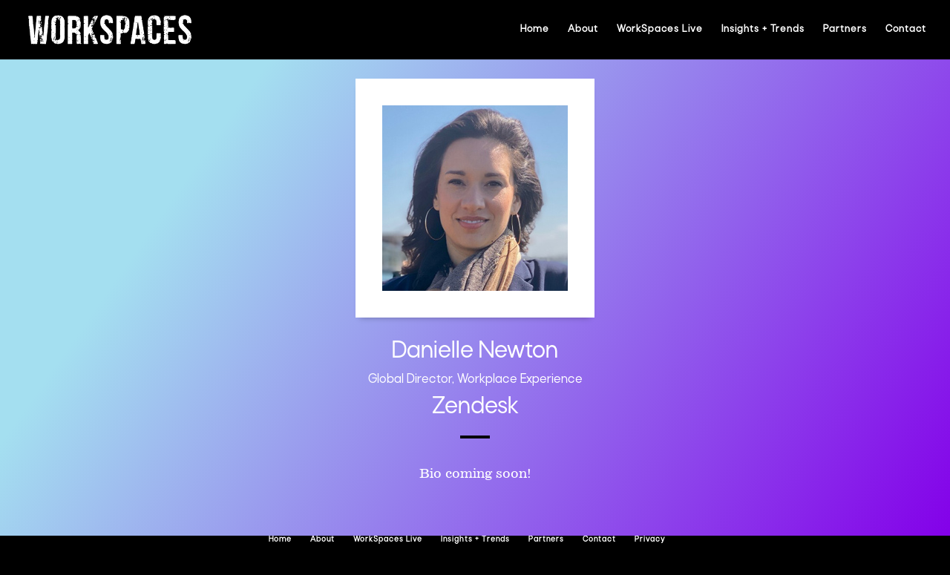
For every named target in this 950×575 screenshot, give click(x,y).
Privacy (650, 540)
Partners (845, 29)
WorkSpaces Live (660, 29)
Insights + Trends (763, 29)
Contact (905, 29)
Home (534, 29)
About (583, 29)
